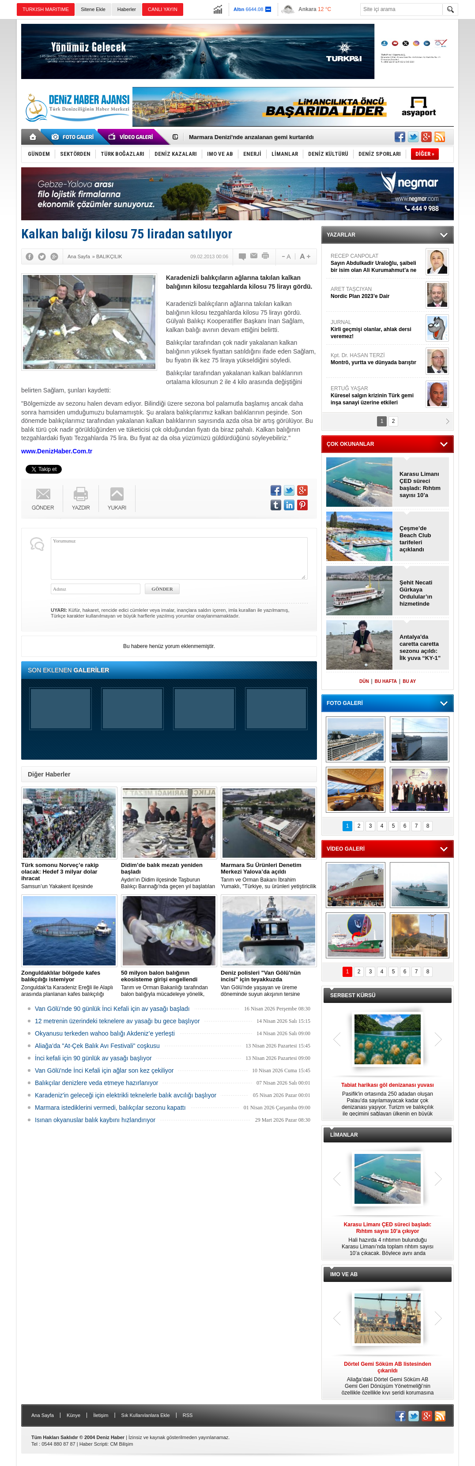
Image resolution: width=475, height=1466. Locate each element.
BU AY (409, 681)
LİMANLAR (344, 1135)
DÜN (364, 681)
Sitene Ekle (93, 9)
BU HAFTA (386, 681)
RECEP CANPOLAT (377, 263)
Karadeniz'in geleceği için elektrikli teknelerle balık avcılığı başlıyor (125, 1095)
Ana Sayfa (42, 1415)
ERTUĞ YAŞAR (377, 395)
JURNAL (377, 329)
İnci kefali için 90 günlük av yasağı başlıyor (93, 1058)
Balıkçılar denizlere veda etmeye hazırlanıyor (96, 1082)
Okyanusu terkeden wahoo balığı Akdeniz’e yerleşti (105, 1033)
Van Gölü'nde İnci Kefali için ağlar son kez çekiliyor (104, 1070)
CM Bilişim (121, 1444)
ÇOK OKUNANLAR (350, 444)
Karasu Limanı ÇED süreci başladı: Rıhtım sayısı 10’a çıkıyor (420, 485)
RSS (188, 1415)
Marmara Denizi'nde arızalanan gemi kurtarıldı (251, 137)
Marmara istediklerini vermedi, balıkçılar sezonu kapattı (110, 1107)
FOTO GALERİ (345, 703)
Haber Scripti (93, 1444)
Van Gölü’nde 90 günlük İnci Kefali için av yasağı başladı (112, 1008)
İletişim (100, 1415)
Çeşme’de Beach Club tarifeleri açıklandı (415, 539)
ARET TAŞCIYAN (377, 293)
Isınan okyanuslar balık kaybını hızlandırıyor (95, 1119)
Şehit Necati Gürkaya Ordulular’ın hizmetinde (416, 593)
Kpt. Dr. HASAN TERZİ (377, 359)
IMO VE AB (344, 1274)
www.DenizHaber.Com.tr (56, 451)
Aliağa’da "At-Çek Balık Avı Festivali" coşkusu (97, 1045)
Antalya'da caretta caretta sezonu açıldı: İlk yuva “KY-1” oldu (420, 647)
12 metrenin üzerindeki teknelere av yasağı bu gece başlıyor (117, 1021)
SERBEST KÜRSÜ (353, 995)
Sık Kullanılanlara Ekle (145, 1415)
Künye (73, 1415)
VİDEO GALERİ (346, 849)
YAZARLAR (341, 235)
